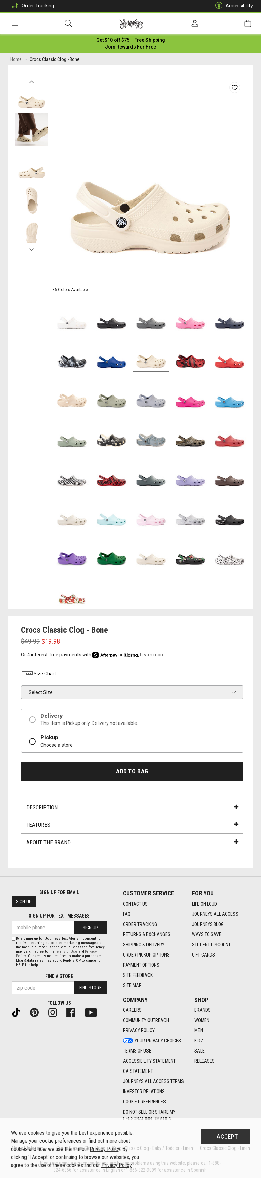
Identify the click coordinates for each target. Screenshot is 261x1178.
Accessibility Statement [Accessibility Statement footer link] (149, 1061)
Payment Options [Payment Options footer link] (141, 965)
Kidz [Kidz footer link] (198, 1041)
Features (132, 826)
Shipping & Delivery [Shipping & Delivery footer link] (143, 944)
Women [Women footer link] (201, 1020)
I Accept (225, 1136)
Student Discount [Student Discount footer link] (211, 944)
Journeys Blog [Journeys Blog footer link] (208, 924)
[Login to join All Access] (130, 40)
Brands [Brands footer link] (202, 1010)
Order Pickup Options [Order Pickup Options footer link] (146, 955)
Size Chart (38, 674)
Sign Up (24, 902)
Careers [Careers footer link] (132, 1010)
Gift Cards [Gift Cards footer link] (203, 955)
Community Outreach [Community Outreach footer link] (146, 1020)
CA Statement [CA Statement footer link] (138, 1071)
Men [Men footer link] (198, 1031)
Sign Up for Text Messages (59, 916)
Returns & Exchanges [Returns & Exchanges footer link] (146, 934)
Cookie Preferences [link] (144, 1102)
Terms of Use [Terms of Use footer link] (137, 1051)
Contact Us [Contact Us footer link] (135, 904)
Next (31, 249)
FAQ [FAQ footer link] (126, 914)
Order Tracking (31, 6)
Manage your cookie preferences (46, 1141)
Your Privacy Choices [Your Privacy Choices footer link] (152, 1041)
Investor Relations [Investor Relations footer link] (144, 1092)
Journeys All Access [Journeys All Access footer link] (215, 914)
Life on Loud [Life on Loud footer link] (204, 904)
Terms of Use (66, 951)
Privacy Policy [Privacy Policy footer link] (139, 1031)
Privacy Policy (105, 1149)
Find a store (59, 976)
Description (132, 808)
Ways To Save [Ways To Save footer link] (206, 934)
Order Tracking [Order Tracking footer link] (140, 924)
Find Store (90, 988)
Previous (31, 81)
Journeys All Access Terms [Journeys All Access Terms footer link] (153, 1081)
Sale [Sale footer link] (199, 1051)
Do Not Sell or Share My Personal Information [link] (149, 1115)
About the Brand (132, 843)
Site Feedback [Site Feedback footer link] (138, 975)
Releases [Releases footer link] (204, 1061)
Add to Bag (132, 772)
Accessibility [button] (232, 6)
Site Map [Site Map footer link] (132, 985)
